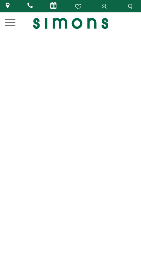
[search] (131, 6)
